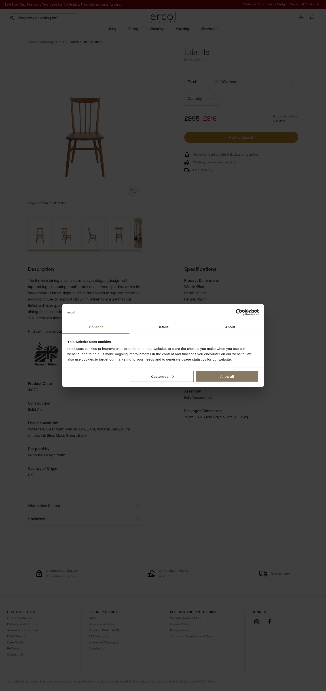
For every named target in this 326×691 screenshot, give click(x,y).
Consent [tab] (96, 327)
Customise (162, 376)
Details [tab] (163, 327)
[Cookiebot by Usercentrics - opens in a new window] (239, 312)
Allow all (227, 376)
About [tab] (230, 327)
